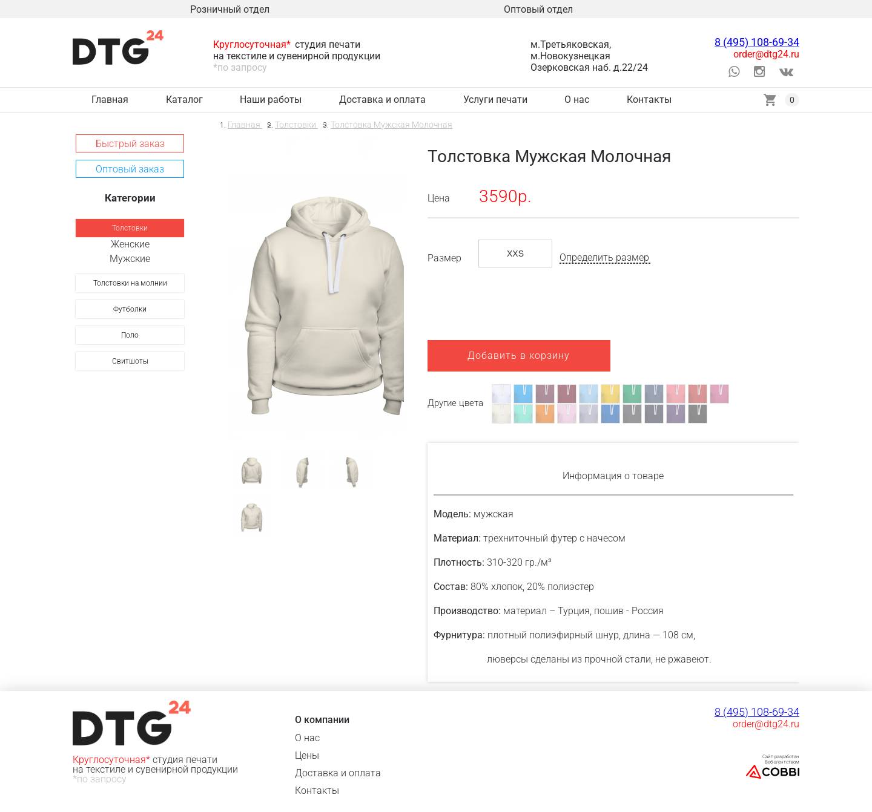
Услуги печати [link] (495, 99)
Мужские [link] (130, 258)
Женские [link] (130, 244)
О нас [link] (576, 99)
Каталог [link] (184, 99)
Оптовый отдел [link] (538, 9)
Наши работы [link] (271, 99)
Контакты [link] (649, 99)
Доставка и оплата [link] (382, 99)
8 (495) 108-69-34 (757, 42)
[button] (130, 143)
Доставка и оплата (338, 773)
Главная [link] (109, 99)
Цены (307, 755)
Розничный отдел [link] (229, 9)
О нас (307, 738)
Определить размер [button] (604, 258)
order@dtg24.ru (766, 54)
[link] (130, 228)
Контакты (317, 790)
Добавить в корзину (518, 355)
